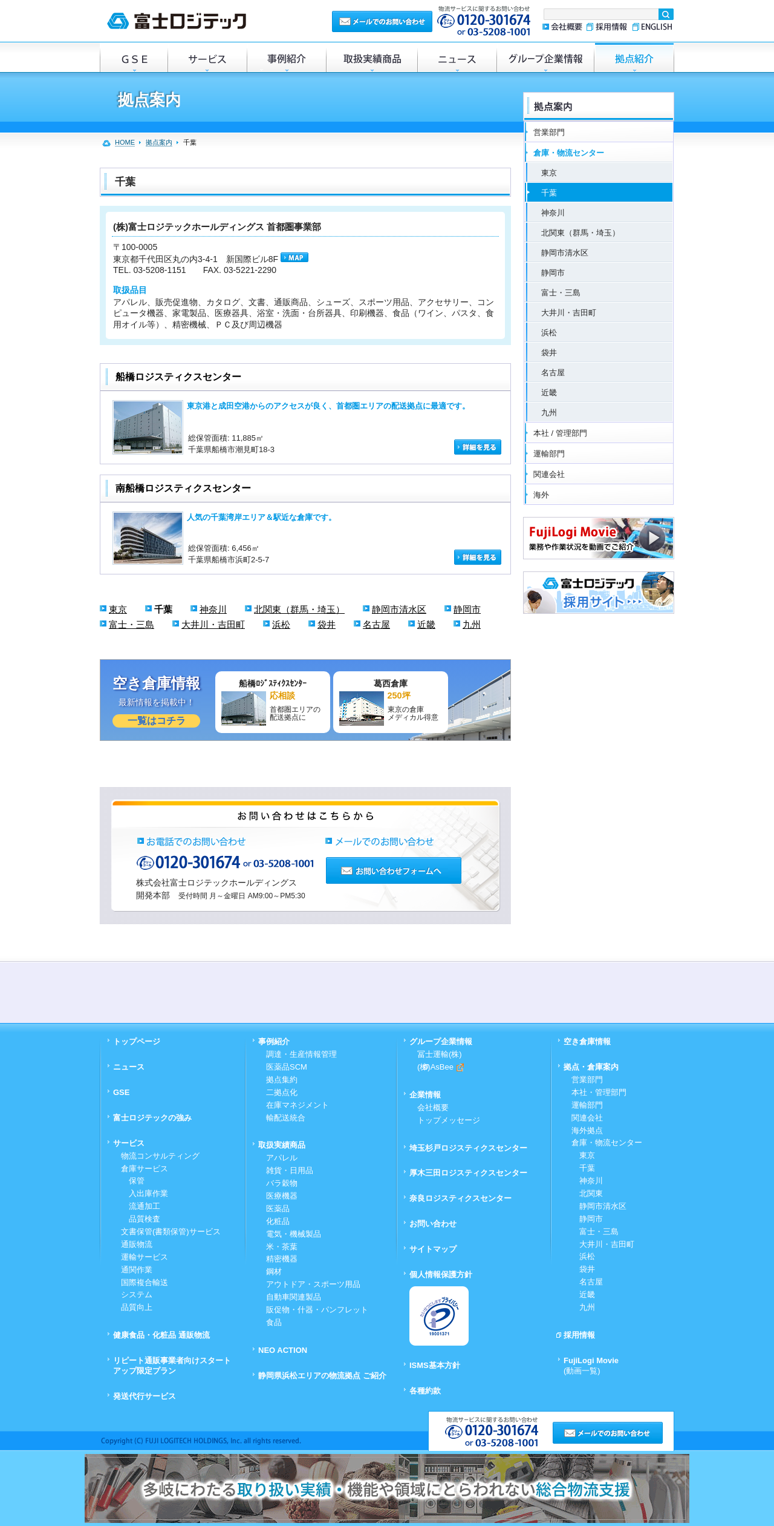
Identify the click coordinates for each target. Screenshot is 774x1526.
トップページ (136, 1041)
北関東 (587, 1193)
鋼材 (274, 1271)
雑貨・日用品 (289, 1170)
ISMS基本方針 (434, 1365)
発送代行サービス (144, 1396)
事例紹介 (286, 57)
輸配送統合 (285, 1117)
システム (136, 1294)
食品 (274, 1322)
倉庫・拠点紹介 (634, 57)
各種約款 (425, 1390)
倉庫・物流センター (568, 152)
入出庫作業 (144, 1193)
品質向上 (136, 1307)
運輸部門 (549, 453)
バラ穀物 (282, 1183)
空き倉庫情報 (587, 1041)
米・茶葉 (282, 1246)
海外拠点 (587, 1130)
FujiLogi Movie (591, 1365)
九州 (472, 624)
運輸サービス (144, 1256)
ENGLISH (651, 27)
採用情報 (606, 27)
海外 (541, 494)
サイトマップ (433, 1249)
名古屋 (376, 624)
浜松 (281, 624)
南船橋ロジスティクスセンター (183, 488)
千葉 (163, 609)
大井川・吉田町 (213, 624)
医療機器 (282, 1195)
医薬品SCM (286, 1066)
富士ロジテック (176, 21)
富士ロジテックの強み (152, 1117)
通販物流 (136, 1244)
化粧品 (278, 1221)
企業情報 (425, 1094)
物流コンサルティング (160, 1155)
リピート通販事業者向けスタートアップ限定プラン (172, 1365)
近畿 (426, 624)
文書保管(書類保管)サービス (171, 1231)
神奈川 (213, 609)
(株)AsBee (440, 1066)
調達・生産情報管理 (301, 1054)
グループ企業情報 (545, 57)
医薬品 (278, 1208)
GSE (133, 57)
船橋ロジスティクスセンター (178, 377)
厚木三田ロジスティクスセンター (468, 1172)
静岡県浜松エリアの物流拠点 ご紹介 (322, 1375)
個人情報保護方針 (440, 1274)
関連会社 (549, 474)
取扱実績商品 (371, 57)
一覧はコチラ (157, 720)
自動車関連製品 (293, 1296)
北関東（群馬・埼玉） (299, 609)
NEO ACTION (282, 1350)
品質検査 (140, 1218)
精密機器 (282, 1258)
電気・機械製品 (293, 1233)
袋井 (326, 624)
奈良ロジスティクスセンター (460, 1198)
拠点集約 (282, 1079)
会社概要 (562, 27)
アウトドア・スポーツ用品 (313, 1284)
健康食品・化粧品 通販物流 (161, 1335)
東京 (118, 609)
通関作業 (136, 1269)
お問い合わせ (433, 1223)
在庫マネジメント (297, 1105)
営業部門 (549, 132)
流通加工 (140, 1206)
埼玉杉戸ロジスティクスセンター (468, 1148)
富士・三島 (131, 624)
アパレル (282, 1157)
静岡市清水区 (399, 609)
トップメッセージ (448, 1120)
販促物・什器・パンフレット (317, 1309)
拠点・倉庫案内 (591, 1066)
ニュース (456, 57)
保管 (133, 1180)
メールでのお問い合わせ (382, 21)
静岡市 (467, 609)
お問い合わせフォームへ (393, 870)
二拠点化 (282, 1092)
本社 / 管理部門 (560, 433)
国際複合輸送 (144, 1282)
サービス (207, 57)
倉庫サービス (144, 1168)
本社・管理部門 (598, 1092)
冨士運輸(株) (439, 1054)
